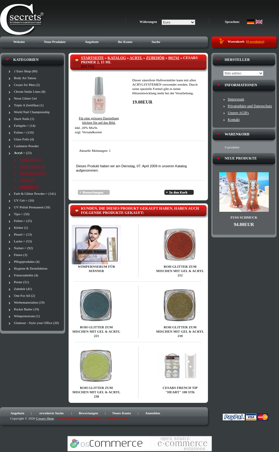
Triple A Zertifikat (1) (29, 105)
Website (19, 42)
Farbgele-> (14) (24, 125)
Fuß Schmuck (243, 217)
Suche (155, 42)
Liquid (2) (27, 180)
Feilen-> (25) (23, 221)
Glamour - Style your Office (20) (36, 323)
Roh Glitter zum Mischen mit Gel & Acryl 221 (96, 331)
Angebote (92, 42)
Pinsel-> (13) (23, 234)
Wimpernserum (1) (27, 316)
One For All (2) (24, 295)
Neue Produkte (55, 42)
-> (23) (23, 153)
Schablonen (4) (30, 159)
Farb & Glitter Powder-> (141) (35, 193)
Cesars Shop (45, 418)
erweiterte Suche (52, 413)
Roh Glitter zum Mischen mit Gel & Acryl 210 (180, 331)
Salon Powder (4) (32, 166)
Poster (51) (21, 282)
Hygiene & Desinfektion (30, 268)
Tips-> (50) (21, 214)
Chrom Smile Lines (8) (29, 91)
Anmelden (152, 413)
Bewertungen (88, 413)
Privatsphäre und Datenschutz (250, 106)
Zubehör (155, 58)
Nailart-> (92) (23, 248)
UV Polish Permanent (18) (32, 207)
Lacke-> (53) (23, 241)
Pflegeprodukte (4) (27, 261)
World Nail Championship (32, 112)
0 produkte (255, 41)
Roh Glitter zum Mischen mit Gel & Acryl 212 (180, 271)
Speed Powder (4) (32, 173)
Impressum (236, 99)
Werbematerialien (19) (29, 302)
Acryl (135, 58)
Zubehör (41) (23, 289)
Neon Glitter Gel (25, 98)
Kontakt (234, 119)
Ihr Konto (125, 42)
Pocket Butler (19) (26, 309)
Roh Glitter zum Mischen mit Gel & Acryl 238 (96, 392)
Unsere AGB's (238, 113)
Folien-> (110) (24, 132)
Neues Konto (121, 413)
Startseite (92, 58)
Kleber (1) (21, 227)
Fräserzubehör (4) (26, 275)
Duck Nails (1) (24, 119)
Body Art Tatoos (25, 78)
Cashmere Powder (26, 146)
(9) (29, 187)
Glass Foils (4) (24, 139)
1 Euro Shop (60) (25, 71)
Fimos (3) (20, 255)
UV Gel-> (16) (24, 200)
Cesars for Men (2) (27, 85)
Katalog (117, 58)
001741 (174, 58)
